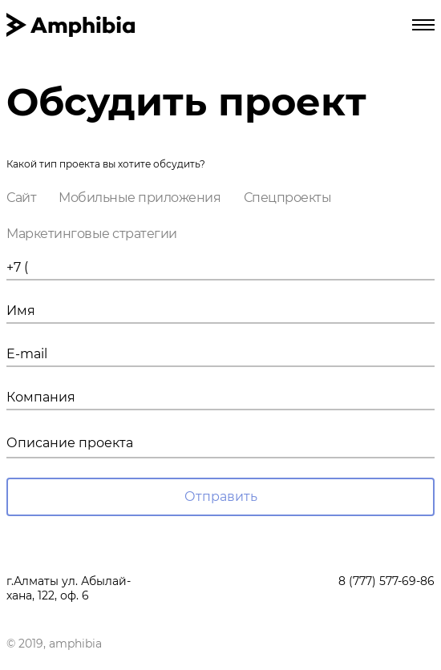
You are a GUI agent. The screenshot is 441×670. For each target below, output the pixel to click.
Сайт (21, 197)
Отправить (220, 496)
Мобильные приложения (139, 197)
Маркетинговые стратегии (91, 233)
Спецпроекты (288, 197)
